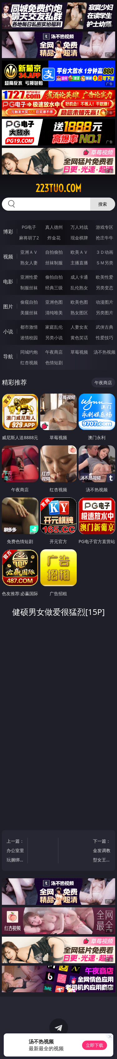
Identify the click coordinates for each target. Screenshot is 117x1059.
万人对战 (79, 227)
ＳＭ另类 (104, 263)
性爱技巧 (104, 338)
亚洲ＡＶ (29, 252)
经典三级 (54, 288)
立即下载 (94, 1045)
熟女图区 (79, 313)
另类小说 (54, 338)
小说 (8, 331)
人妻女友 (79, 327)
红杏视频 (29, 362)
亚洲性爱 (29, 277)
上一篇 (16, 851)
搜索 (102, 204)
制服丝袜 (29, 288)
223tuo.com (58, 188)
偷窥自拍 (29, 302)
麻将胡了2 (29, 238)
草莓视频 (79, 352)
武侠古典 (104, 327)
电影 (8, 281)
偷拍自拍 (54, 277)
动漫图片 (104, 302)
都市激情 (29, 327)
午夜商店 (54, 352)
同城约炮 (29, 352)
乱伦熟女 (79, 288)
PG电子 (29, 227)
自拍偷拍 (54, 252)
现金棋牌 (79, 238)
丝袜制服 (54, 263)
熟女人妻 (29, 263)
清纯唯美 (54, 313)
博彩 (8, 231)
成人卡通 (79, 277)
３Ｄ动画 (104, 252)
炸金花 (54, 238)
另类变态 (104, 288)
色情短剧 (54, 362)
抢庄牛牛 (104, 238)
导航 (8, 356)
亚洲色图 (54, 302)
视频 (8, 256)
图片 (8, 306)
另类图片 (104, 313)
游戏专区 (104, 227)
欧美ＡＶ (79, 252)
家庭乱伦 (54, 327)
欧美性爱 (104, 277)
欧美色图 (79, 302)
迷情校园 (29, 338)
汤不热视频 (104, 352)
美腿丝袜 (29, 313)
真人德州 (54, 227)
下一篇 (101, 851)
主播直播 (79, 263)
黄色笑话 (79, 338)
